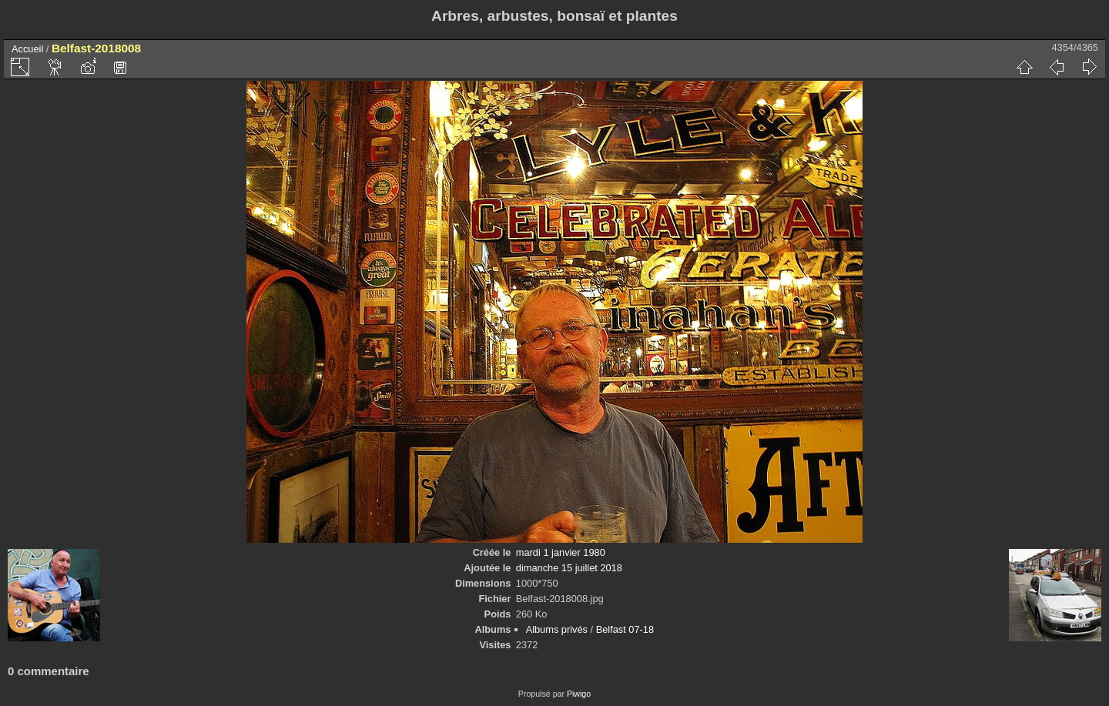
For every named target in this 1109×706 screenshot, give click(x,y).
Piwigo (579, 693)
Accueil (27, 49)
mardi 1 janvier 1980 (560, 552)
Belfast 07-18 (625, 629)
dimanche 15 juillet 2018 (569, 568)
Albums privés (557, 629)
